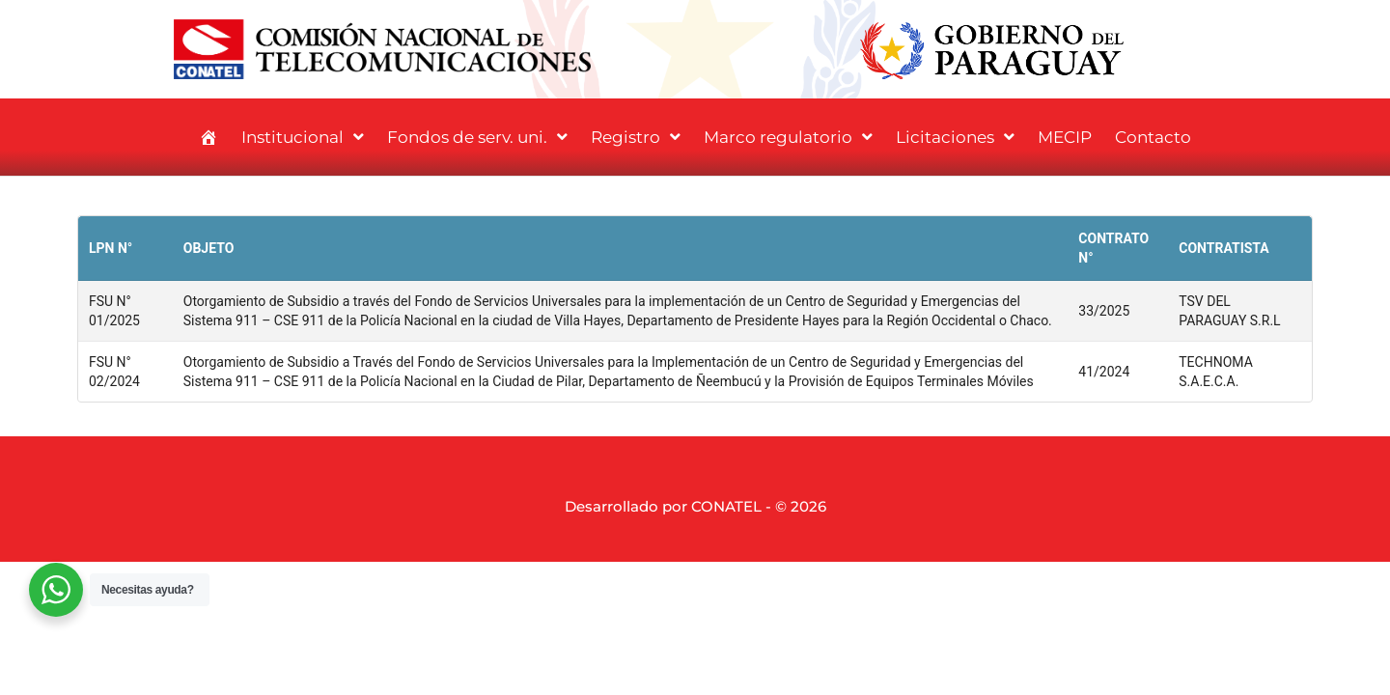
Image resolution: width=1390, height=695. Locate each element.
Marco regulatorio (788, 136)
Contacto (1153, 137)
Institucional (302, 136)
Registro (636, 136)
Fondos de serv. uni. (477, 136)
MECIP (1065, 137)
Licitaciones (955, 136)
